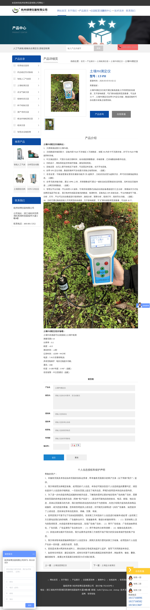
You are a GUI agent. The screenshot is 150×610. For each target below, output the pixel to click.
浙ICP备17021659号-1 (104, 589)
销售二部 (134, 584)
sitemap (116, 593)
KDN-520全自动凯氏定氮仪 (33, 194)
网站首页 (61, 12)
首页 (83, 65)
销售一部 (134, 577)
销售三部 (134, 590)
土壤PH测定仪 (117, 65)
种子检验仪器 (23, 109)
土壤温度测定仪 (60, 569)
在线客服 (121, 118)
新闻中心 (107, 12)
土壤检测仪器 (23, 89)
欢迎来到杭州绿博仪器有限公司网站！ (28, 3)
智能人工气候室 (24, 83)
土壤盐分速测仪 (108, 569)
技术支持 (119, 12)
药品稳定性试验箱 (25, 76)
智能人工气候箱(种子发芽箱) (19, 169)
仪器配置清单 (96, 12)
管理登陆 (91, 597)
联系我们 (130, 12)
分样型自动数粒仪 (33, 169)
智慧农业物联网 (24, 136)
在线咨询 (113, 583)
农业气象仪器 (23, 96)
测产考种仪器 (23, 116)
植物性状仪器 (23, 103)
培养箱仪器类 (23, 69)
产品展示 (84, 12)
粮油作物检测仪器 (25, 123)
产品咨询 (99, 118)
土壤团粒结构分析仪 (19, 194)
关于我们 (73, 12)
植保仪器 (21, 129)
